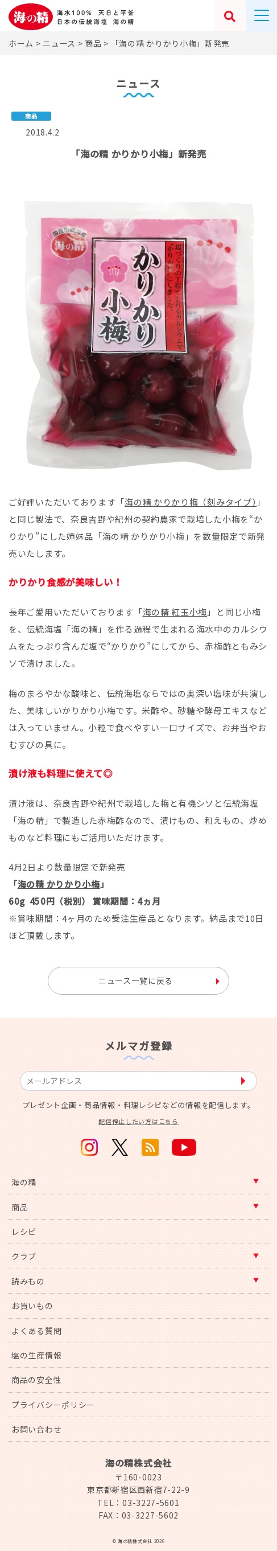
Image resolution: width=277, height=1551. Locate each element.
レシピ (23, 1231)
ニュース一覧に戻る (135, 980)
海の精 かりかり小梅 (59, 884)
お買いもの (32, 1305)
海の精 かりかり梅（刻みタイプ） (191, 502)
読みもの (28, 1281)
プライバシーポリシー (53, 1404)
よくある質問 (36, 1330)
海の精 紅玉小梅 (175, 612)
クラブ (23, 1256)
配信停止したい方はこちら (138, 1121)
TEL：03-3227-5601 (138, 1502)
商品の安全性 (36, 1379)
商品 (19, 1207)
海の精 (23, 1182)
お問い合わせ (36, 1429)
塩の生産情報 (36, 1355)
